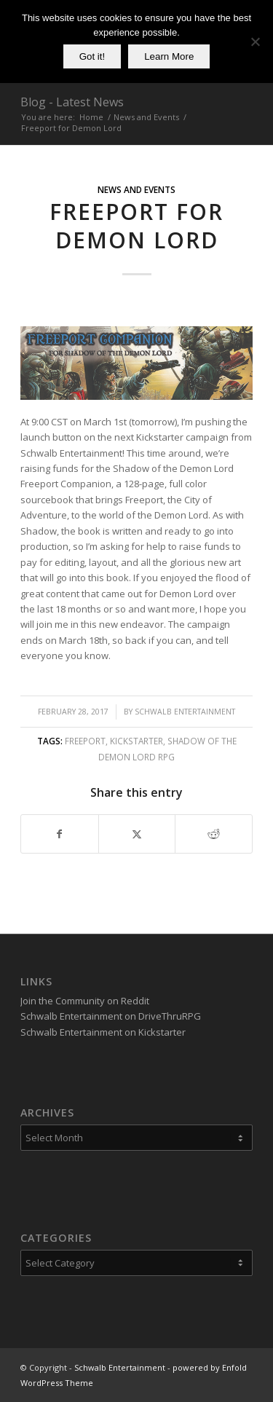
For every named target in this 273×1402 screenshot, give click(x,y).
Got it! (92, 56)
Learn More (169, 56)
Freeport (85, 741)
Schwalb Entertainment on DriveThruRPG (110, 1016)
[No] (255, 41)
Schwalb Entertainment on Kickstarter (103, 1032)
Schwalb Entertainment (185, 711)
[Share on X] (137, 834)
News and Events (136, 189)
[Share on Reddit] (213, 834)
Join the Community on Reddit (84, 1000)
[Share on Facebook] (59, 834)
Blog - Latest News (72, 102)
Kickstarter (136, 741)
